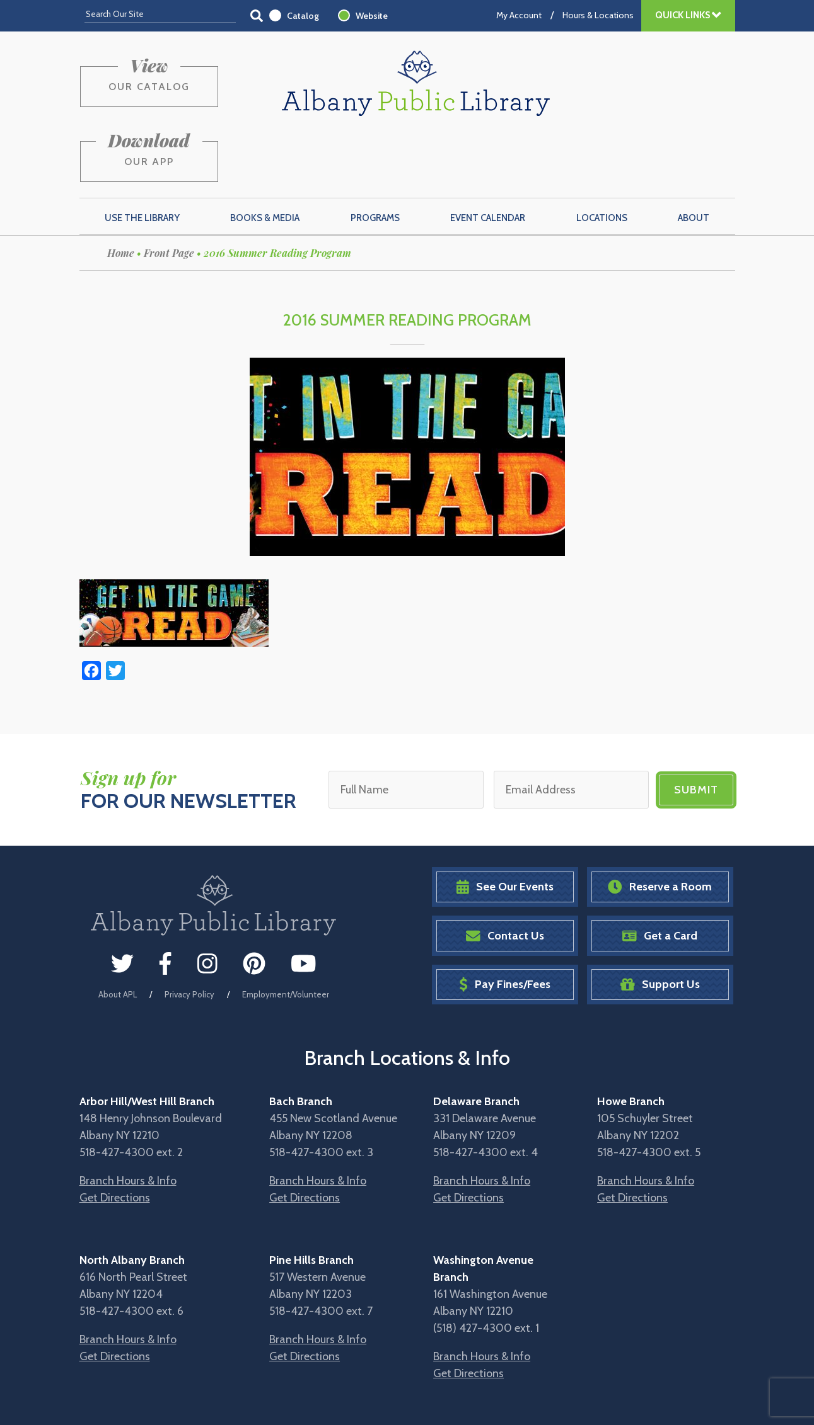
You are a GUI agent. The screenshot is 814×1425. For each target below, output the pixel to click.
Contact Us (505, 875)
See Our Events (505, 827)
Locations (601, 158)
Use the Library (142, 158)
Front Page (169, 193)
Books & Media (264, 158)
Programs (375, 158)
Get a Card (659, 875)
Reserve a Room (660, 827)
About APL (117, 934)
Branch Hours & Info (128, 1121)
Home (120, 193)
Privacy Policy (189, 934)
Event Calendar (487, 158)
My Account (519, 15)
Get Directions (114, 1138)
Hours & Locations (598, 15)
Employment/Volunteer (285, 934)
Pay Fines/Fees (504, 924)
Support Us (660, 924)
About (693, 158)
